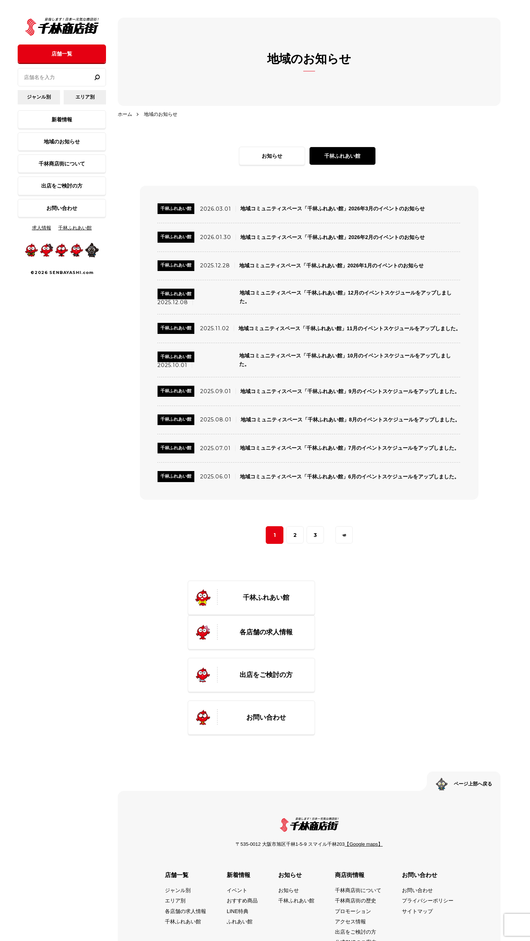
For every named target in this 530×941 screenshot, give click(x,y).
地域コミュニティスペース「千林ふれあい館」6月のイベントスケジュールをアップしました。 (349, 478)
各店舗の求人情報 (185, 837)
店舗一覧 (62, 54)
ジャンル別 (39, 97)
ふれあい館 (239, 847)
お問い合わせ (61, 208)
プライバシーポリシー (427, 826)
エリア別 (85, 97)
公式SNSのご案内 (356, 867)
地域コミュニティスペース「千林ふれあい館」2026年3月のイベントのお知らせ (332, 209)
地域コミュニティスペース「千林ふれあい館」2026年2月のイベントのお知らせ (332, 237)
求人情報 (41, 228)
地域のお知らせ (62, 142)
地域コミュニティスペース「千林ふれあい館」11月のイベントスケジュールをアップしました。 (350, 329)
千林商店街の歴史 (355, 826)
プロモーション (353, 837)
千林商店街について (62, 164)
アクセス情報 (350, 847)
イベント (237, 816)
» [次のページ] (344, 536)
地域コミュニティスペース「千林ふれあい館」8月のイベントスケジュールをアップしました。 (350, 421)
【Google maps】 (363, 770)
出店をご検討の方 (61, 186)
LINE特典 (237, 837)
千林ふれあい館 (75, 228)
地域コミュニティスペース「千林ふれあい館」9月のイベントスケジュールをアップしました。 (350, 392)
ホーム (125, 114)
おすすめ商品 (242, 826)
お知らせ (278, 156)
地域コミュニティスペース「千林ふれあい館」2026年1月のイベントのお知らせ (331, 266)
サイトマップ (417, 837)
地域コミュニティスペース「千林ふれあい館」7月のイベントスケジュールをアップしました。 (349, 449)
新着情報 (62, 119)
